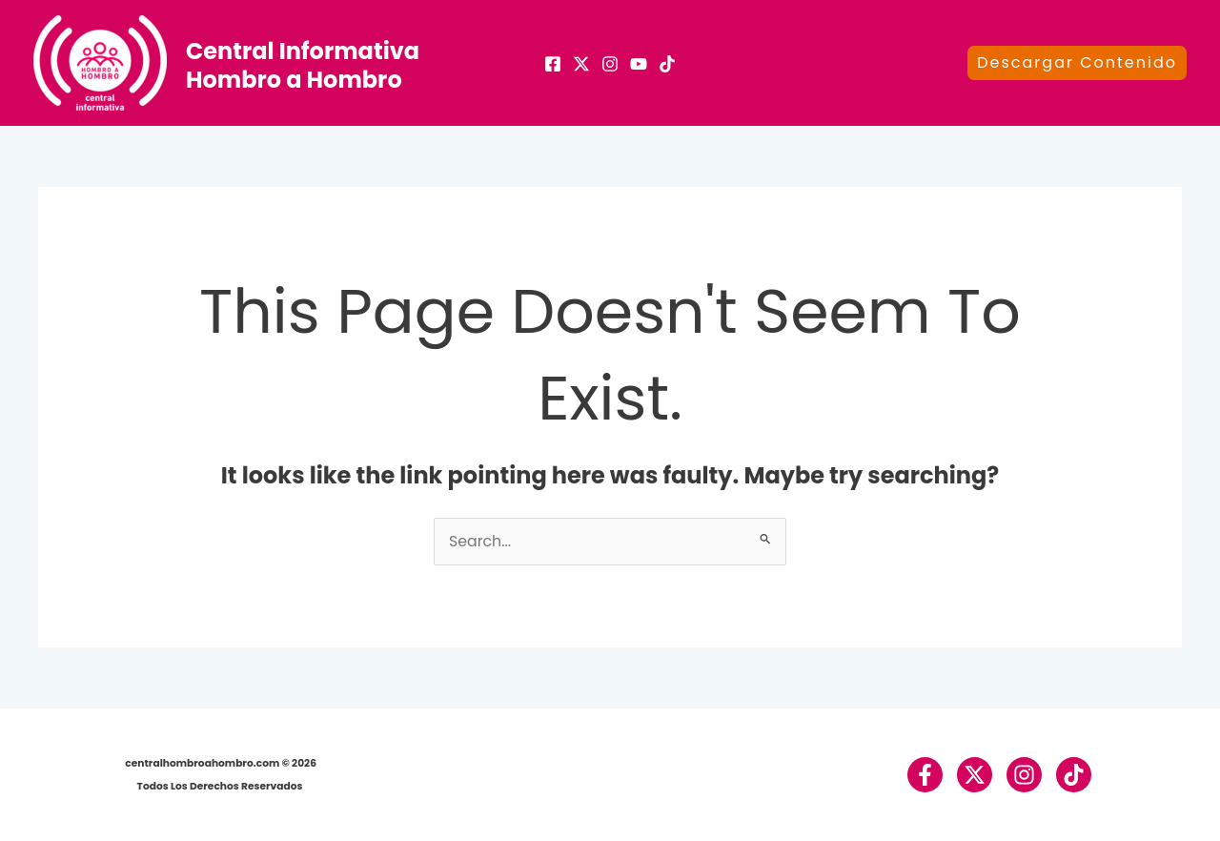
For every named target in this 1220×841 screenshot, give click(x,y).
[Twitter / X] (973, 774)
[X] (581, 63)
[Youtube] (638, 63)
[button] (1077, 63)
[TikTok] (667, 63)
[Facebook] (552, 63)
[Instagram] (610, 63)
